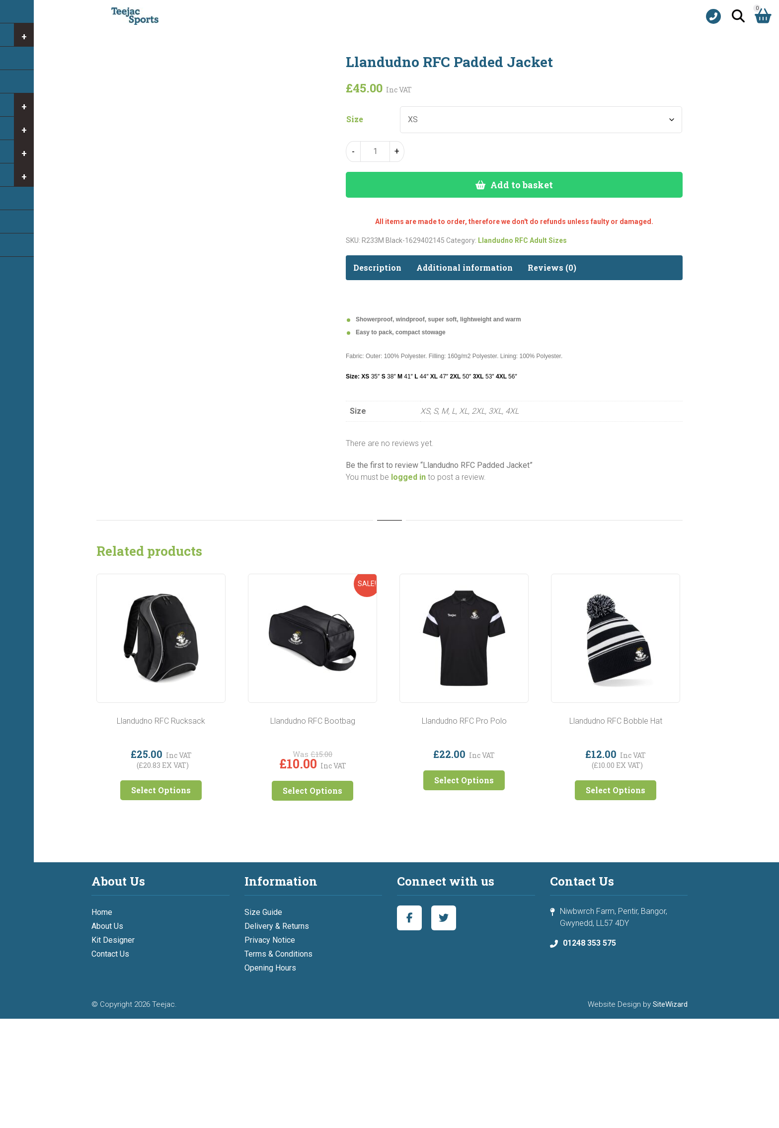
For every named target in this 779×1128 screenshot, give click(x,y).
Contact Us (110, 954)
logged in (408, 477)
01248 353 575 (589, 943)
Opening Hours (270, 968)
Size (354, 119)
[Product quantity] (375, 151)
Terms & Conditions (278, 954)
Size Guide (263, 912)
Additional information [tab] (464, 267)
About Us (107, 926)
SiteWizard (670, 1004)
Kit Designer (113, 940)
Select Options (161, 790)
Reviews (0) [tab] (552, 267)
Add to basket (521, 185)
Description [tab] (377, 267)
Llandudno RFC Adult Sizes (522, 240)
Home (101, 912)
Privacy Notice (269, 940)
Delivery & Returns (276, 926)
